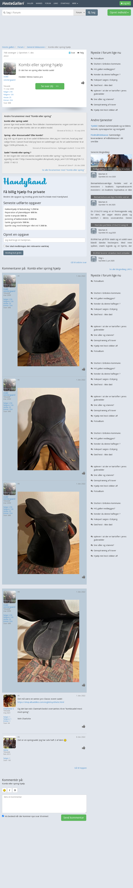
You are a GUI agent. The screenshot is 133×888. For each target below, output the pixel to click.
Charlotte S (8, 709)
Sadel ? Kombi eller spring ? (17, 152)
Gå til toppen (80, 767)
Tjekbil (94, 125)
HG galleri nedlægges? (104, 69)
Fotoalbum (99, 58)
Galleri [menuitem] (30, 3)
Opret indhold (119, 12)
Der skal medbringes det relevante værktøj (27, 246)
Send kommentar (73, 817)
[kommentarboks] (44, 804)
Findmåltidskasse (99, 134)
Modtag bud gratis (13, 252)
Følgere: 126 (8, 94)
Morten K (102, 173)
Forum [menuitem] (48, 3)
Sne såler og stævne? (104, 99)
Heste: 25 (7, 97)
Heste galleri (8, 47)
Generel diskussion (36, 47)
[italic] (9, 790)
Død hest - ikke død (103, 85)
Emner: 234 (8, 100)
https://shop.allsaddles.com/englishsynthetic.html (41, 702)
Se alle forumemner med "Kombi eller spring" (63, 170)
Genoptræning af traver (105, 104)
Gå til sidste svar (79, 262)
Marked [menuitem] (39, 3)
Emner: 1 (6, 721)
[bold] (15, 790)
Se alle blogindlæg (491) (120, 269)
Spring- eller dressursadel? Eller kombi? (23, 135)
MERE (75, 3)
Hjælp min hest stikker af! (106, 109)
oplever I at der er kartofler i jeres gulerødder (110, 92)
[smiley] (4, 790)
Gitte (5, 750)
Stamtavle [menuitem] (65, 3)
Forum (21, 47)
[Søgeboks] (38, 12)
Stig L (101, 258)
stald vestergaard (9, 290)
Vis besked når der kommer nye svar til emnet (25, 816)
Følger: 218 (8, 92)
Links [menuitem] (56, 3)
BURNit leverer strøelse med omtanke (111, 253)
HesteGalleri (13, 3)
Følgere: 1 (7, 719)
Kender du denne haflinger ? (107, 74)
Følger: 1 (6, 717)
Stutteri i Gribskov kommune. (107, 63)
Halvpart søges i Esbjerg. (106, 79)
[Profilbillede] (10, 68)
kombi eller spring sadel (16, 121)
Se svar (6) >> (50, 86)
